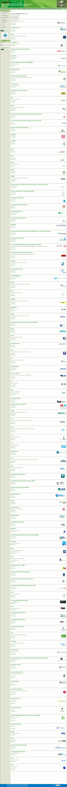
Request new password (4, 47)
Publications (29, 8)
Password (2, 45)
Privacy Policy (59, 8)
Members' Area (45, 8)
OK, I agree (53, 785)
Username (2, 42)
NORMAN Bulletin (4, 20)
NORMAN (5, 2)
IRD (32, 246)
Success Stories (4, 22)
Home (2, 8)
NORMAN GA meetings (52, 8)
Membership (19, 8)
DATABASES (3, 13)
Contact (40, 8)
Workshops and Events (5, 17)
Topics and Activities (4, 15)
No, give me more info (24, 786)
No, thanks (58, 785)
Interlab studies (24, 8)
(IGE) (46, 246)
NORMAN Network (7, 8)
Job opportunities (35, 8)
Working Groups (13, 8)
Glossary (3, 24)
